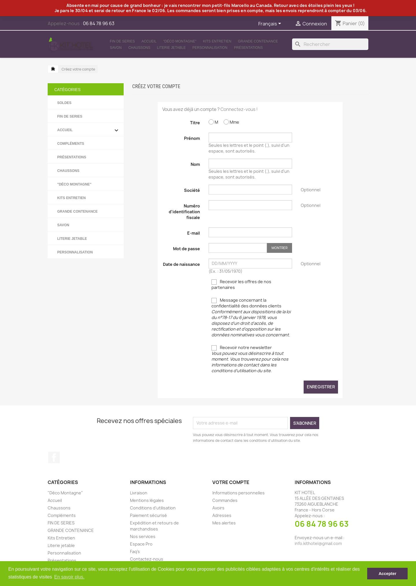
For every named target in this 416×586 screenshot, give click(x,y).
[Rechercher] (330, 44)
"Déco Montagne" (179, 41)
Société (192, 190)
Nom (195, 164)
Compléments (70, 144)
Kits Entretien (217, 41)
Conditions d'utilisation (153, 508)
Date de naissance (181, 264)
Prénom (192, 138)
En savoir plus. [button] (69, 576)
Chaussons (139, 48)
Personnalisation (209, 48)
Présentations (248, 48)
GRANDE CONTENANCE (258, 41)
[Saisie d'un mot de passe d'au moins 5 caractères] (238, 248)
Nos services (142, 536)
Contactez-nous (146, 559)
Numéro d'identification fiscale (184, 211)
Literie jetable (171, 48)
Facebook (54, 457)
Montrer (279, 248)
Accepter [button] (387, 573)
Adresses (221, 515)
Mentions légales (147, 500)
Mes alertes (224, 523)
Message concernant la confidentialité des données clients (251, 317)
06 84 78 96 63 (322, 524)
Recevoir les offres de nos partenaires (241, 284)
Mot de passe (186, 248)
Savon (116, 48)
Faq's (135, 551)
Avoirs (218, 508)
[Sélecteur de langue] (270, 24)
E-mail (193, 233)
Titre (195, 122)
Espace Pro (141, 544)
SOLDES (64, 103)
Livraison (138, 493)
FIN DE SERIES (122, 41)
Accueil (149, 41)
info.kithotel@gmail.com (318, 543)
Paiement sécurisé (148, 515)
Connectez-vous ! (239, 109)
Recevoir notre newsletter (249, 359)
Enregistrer (321, 387)
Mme (231, 122)
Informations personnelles (238, 493)
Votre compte (230, 482)
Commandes (224, 500)
